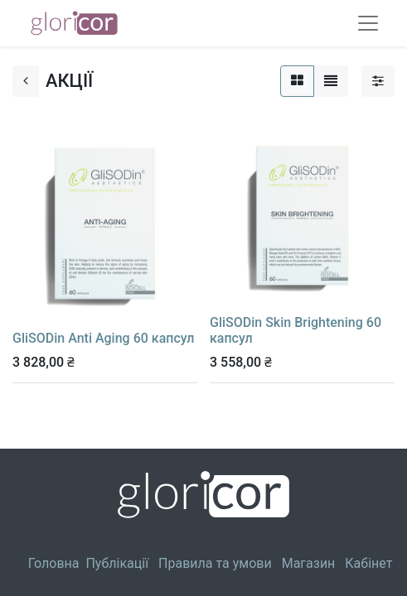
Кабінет (368, 563)
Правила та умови (215, 563)
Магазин (309, 563)
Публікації (116, 563)
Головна (54, 563)
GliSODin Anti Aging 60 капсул (103, 338)
